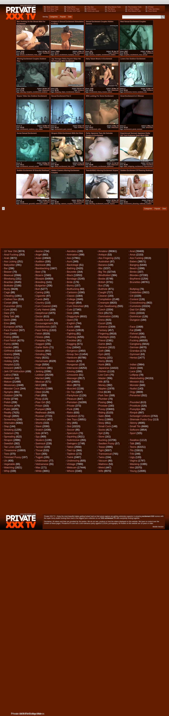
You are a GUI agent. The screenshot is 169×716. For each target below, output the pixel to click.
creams (94, 166)
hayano (77, 92)
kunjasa (71, 54)
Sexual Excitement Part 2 (61, 96)
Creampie (103, 302)
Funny (7, 344)
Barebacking (42, 268)
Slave (38, 426)
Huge (38, 364)
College (71, 299)
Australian (103, 261)
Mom (69, 385)
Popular (63, 17)
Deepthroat (41, 313)
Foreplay (40, 340)
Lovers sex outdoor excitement (132, 59)
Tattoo (70, 447)
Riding (101, 412)
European (9, 326)
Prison (38, 405)
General (102, 347)
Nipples (102, 388)
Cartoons (72, 292)
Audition (39, 261)
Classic (71, 295)
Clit (131, 295)
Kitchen (102, 371)
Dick (100, 313)
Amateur (103, 251)
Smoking (9, 429)
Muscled (71, 388)
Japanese (103, 368)
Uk (5, 460)
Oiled (38, 392)
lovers (134, 92)
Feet (6, 333)
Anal (132, 251)
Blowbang (9, 278)
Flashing (71, 337)
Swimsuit (40, 443)
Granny (8, 354)
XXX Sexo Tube (52, 9)
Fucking (134, 340)
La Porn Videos (133, 9)
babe (125, 166)
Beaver (8, 271)
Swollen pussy (106, 443)
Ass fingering (105, 258)
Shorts (39, 423)
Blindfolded (104, 275)
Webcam (72, 467)
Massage (72, 378)
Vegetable (9, 464)
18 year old (10, 251)
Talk (132, 443)
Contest (134, 299)
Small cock (104, 426)
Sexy (101, 419)
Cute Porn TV (52, 11)
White (38, 471)
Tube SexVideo (153, 9)
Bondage (72, 278)
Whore (70, 471)
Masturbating (137, 378)
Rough (7, 416)
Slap (6, 426)
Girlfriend (9, 350)
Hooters (71, 361)
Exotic (70, 326)
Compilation (104, 299)
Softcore (134, 429)
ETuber (151, 7)
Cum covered (43, 306)
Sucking (102, 440)
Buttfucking (73, 289)
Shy (69, 423)
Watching (9, 467)
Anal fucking (11, 254)
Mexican (40, 381)
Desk (70, 313)
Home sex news (93, 11)
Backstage (72, 265)
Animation (72, 254)
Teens (133, 447)
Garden (8, 347)
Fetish (38, 333)
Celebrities (136, 292)
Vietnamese (42, 464)
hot (69, 166)
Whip (7, 471)
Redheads (41, 412)
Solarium (9, 433)
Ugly (132, 457)
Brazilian (8, 282)
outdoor (45, 92)
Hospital (8, 364)
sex (145, 92)
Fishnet (134, 333)
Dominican (136, 316)
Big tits (102, 271)
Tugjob (39, 457)
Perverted (135, 395)
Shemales (9, 423)
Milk (100, 381)
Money (102, 385)
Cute (69, 309)
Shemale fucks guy (141, 419)
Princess (8, 405)
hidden (113, 54)
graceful (32, 203)
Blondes (134, 275)
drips (63, 92)
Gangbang (135, 344)
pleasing (135, 203)
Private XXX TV (49, 516)
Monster (134, 385)
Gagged (39, 344)
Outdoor (8, 395)
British (101, 282)
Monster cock (11, 388)
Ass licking (10, 261)
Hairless (8, 357)
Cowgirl (71, 302)
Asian (38, 258)
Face (132, 326)
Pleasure (72, 398)
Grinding (40, 354)
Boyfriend (135, 278)
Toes (6, 453)
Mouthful (40, 388)
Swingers (72, 443)
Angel (38, 254)
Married (39, 378)
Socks (101, 429)
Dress (101, 320)
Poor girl (40, 402)
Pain (37, 395)
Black (70, 275)
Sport (133, 433)
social (36, 166)
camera (92, 54)
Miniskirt (134, 381)
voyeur (112, 203)
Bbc (100, 268)
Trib (132, 453)
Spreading (9, 436)
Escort (101, 323)
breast (22, 54)
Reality (8, 412)
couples (98, 54)
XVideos (115, 53)
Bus (100, 285)
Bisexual (8, 275)
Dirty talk (9, 316)
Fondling (134, 337)
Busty (7, 289)
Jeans (133, 368)
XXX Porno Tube (73, 9)
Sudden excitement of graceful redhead (33, 170)
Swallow (134, 440)
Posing (102, 402)
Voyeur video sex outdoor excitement (32, 96)
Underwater (41, 460)
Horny (101, 361)
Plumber (103, 398)
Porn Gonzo (91, 9)
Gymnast (135, 354)
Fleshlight (103, 337)
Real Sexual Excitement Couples (133, 22)
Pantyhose (73, 395)
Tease (101, 447)
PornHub (150, 165)
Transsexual (105, 453)
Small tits (135, 426)
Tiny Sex (90, 7)
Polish (7, 402)
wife (99, 129)
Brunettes (135, 282)
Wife (100, 471)
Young (133, 471)
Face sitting (42, 330)
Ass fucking (136, 258)
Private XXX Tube (73, 11)
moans (104, 92)
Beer (38, 271)
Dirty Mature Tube (114, 7)
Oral (100, 392)
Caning (39, 292)
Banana (102, 265)
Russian (39, 416)
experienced (148, 166)
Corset (7, 302)
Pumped (40, 409)
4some (39, 251)
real (140, 54)
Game (101, 344)
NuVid (151, 202)
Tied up (71, 450)
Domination (104, 316)
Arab (6, 258)
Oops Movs (71, 7)
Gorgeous (72, 350)
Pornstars (72, 402)
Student (39, 440)
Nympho (8, 392)
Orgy (132, 392)
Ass (69, 258)
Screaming (10, 419)
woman (139, 129)
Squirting (72, 436)
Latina (7, 374)
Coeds (39, 299)
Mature (8, 381)
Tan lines (9, 447)
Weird (101, 467)
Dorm (7, 320)
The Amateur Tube (135, 7)
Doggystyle (73, 316)
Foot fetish (10, 340)
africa (57, 54)
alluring (23, 92)
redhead (38, 203)
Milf (69, 381)
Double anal (42, 320)
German (134, 347)
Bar (6, 268)
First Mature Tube (134, 11)
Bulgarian (40, 285)
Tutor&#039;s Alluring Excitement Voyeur (102, 170)
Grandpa (134, 350)
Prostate (103, 405)
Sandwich (72, 416)
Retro (70, 412)
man (35, 54)
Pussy (101, 409)
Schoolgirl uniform (140, 416)
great (134, 129)
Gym (101, 354)
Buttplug (134, 289)
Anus (132, 254)
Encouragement (44, 323)
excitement (29, 54)
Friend (101, 340)
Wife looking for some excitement (99, 96)
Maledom (9, 378)
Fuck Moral (112, 11)
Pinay (38, 398)
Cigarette (40, 295)
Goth (101, 350)
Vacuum (102, 460)
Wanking (134, 464)
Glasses (39, 350)
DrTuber (46, 202)
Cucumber (9, 306)
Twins (101, 457)
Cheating (9, 295)
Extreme (103, 326)
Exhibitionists (42, 326)
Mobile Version (158, 527)
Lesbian (39, 374)
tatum (110, 92)
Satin (101, 416)
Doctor (39, 316)
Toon (38, 453)
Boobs (101, 278)
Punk (70, 409)
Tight (101, 450)
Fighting (71, 333)
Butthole (102, 289)
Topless (71, 453)
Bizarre (39, 275)
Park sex (103, 395)
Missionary (10, 385)
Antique (102, 254)
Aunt (69, 261)
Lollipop (134, 374)
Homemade (41, 361)
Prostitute (135, 405)
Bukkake (8, 285)
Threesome (10, 450)
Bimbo (133, 271)
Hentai (133, 357)
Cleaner (102, 295)
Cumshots (135, 306)
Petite (7, 398)
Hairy (38, 357)
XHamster (80, 53)
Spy (37, 436)
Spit (100, 433)
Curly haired (42, 309)
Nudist (133, 388)
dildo (56, 166)
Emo (6, 323)
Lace (132, 371)
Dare (6, 313)
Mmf (37, 385)
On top (71, 392)
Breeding (40, 282)
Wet (132, 467)
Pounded (135, 402)
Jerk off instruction (14, 371)
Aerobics (72, 251)
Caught (102, 292)
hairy (99, 92)
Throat (39, 450)
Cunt (6, 309)
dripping (58, 92)
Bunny (70, 285)
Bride (70, 282)
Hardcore (72, 357)
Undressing (73, 460)
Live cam (103, 374)
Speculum (72, 433)
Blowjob (39, 278)
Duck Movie (152, 11)
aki (90, 166)
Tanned (39, 447)
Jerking (39, 371)
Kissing (71, 371)
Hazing (102, 357)
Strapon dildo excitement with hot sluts (67, 133)
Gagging (71, 344)
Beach (133, 268)
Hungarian (72, 364)
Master (102, 378)
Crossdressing (138, 302)
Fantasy (102, 330)
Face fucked (11, 330)
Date (70, 17)
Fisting (7, 337)
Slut (69, 426)
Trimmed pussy (12, 457)
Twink (70, 457)
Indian (133, 364)
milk (39, 54)
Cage (7, 292)
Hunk (101, 364)
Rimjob (134, 412)
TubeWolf (46, 53)
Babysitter (9, 265)
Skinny (133, 423)
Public (7, 409)
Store (101, 436)
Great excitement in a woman (132, 96)
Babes (133, 261)
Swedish (8, 443)
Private (71, 405)
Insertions (40, 368)
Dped (70, 320)
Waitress (103, 464)
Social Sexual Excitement (27, 133)
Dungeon (135, 320)
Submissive (73, 440)
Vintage (71, 464)
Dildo (132, 313)
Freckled (71, 340)
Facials (71, 330)
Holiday (8, 361)
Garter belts (42, 347)
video (41, 129)
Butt (37, 289)
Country (39, 302)
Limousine (72, 374)
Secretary (40, 419)
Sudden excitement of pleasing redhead (136, 170)
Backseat (40, 265)
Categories (54, 17)
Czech (101, 309)
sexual (77, 54)
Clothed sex (10, 299)
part (64, 129)
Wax (37, 467)
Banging (134, 265)
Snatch (39, 429)
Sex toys (72, 419)
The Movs (111, 9)
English (71, 323)
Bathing (71, 268)
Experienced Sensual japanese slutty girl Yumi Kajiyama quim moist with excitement (135, 135)
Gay (69, 347)
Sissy (101, 423)
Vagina (133, 460)
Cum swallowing (107, 306)
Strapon (8, 440)
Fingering (103, 333)
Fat (131, 330)
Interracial (72, 368)
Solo (37, 433)
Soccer (71, 429)
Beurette (71, 271)
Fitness (39, 337)
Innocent (8, 368)
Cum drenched (75, 306)
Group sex (73, 354)
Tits (132, 450)
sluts (73, 166)
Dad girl (134, 309)
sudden (45, 203)
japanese (110, 166)
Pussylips (135, 409)
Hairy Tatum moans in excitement (99, 59)
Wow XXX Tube (52, 7)
